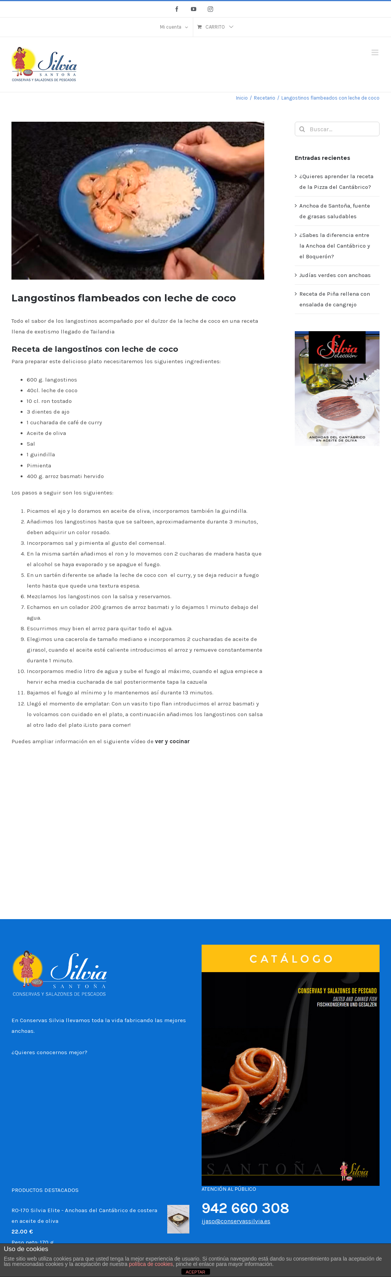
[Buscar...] (337, 129)
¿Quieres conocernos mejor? (49, 1052)
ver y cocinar (173, 741)
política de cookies (151, 1264)
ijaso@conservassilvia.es (236, 1221)
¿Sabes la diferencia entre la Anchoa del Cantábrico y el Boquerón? (334, 246)
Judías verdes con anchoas (335, 275)
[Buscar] (302, 129)
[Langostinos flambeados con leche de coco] (137, 201)
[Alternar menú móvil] (376, 52)
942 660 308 (245, 1208)
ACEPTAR (195, 1272)
